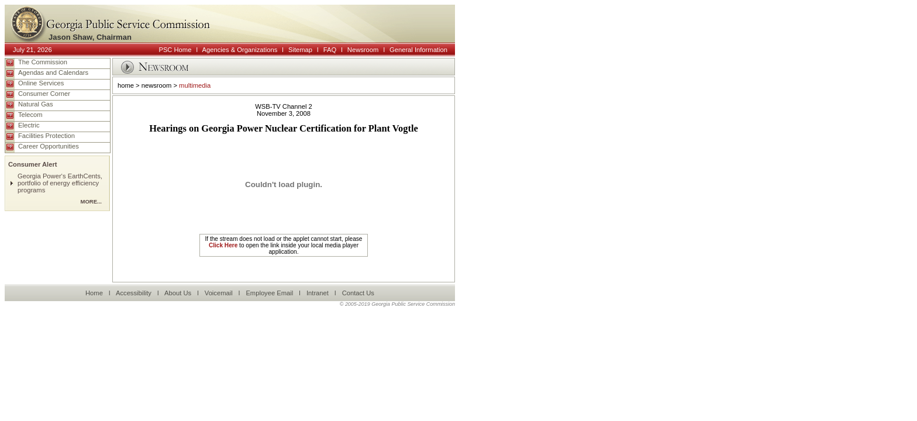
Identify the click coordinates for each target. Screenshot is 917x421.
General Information (418, 49)
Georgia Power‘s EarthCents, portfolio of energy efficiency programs (60, 183)
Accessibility (133, 292)
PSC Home (174, 49)
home (126, 85)
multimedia (195, 85)
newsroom (157, 85)
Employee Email (269, 292)
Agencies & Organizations (240, 49)
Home (94, 292)
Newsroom (362, 49)
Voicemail (219, 292)
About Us (177, 292)
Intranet (317, 292)
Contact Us (358, 292)
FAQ (329, 49)
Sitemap (300, 49)
